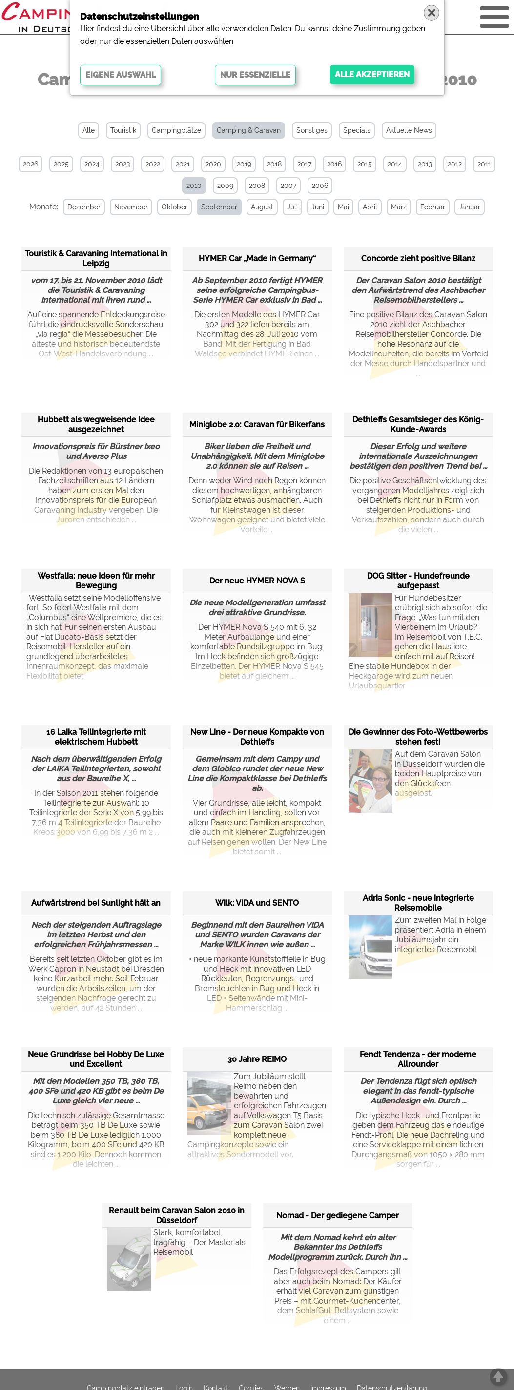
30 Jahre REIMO (257, 1059)
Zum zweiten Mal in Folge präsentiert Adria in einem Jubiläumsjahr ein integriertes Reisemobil (417, 939)
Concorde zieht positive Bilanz (418, 258)
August (262, 207)
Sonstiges (312, 130)
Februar (432, 207)
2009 (225, 185)
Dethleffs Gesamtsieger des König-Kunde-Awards (418, 424)
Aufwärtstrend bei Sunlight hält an (96, 903)
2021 (183, 164)
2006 (320, 185)
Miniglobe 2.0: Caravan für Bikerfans (257, 424)
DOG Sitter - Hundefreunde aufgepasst (418, 580)
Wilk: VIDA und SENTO (257, 903)
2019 (244, 164)
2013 (425, 164)
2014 (395, 164)
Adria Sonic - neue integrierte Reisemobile (418, 903)
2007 (288, 185)
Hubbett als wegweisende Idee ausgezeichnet (96, 424)
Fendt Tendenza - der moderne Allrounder (418, 1059)
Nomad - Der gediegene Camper (337, 1215)
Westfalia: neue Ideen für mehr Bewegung (96, 580)
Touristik (123, 130)
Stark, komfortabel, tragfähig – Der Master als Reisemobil (176, 1252)
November (131, 207)
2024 (92, 164)
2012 (455, 164)
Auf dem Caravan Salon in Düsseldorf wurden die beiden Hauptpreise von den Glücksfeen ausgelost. (417, 773)
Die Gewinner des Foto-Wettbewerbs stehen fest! (418, 737)
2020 (213, 164)
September (219, 207)
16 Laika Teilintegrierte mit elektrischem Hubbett (96, 737)
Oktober (174, 207)
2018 (274, 164)
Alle (88, 130)
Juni (317, 207)
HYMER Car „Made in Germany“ (257, 258)
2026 (30, 164)
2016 (334, 164)
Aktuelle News (409, 130)
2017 (304, 164)
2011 (484, 164)
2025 (61, 164)
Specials (356, 130)
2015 (364, 164)
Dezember (84, 207)
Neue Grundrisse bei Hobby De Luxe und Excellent (96, 1059)
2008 (257, 185)
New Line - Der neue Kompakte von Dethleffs (257, 737)
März (399, 207)
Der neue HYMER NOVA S (257, 580)
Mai (343, 207)
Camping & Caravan (249, 130)
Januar (469, 207)
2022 (152, 164)
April (370, 207)
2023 (122, 164)
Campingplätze (176, 130)
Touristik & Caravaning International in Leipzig (96, 258)
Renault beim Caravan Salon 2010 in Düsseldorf (177, 1215)
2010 (194, 185)
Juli (292, 207)
